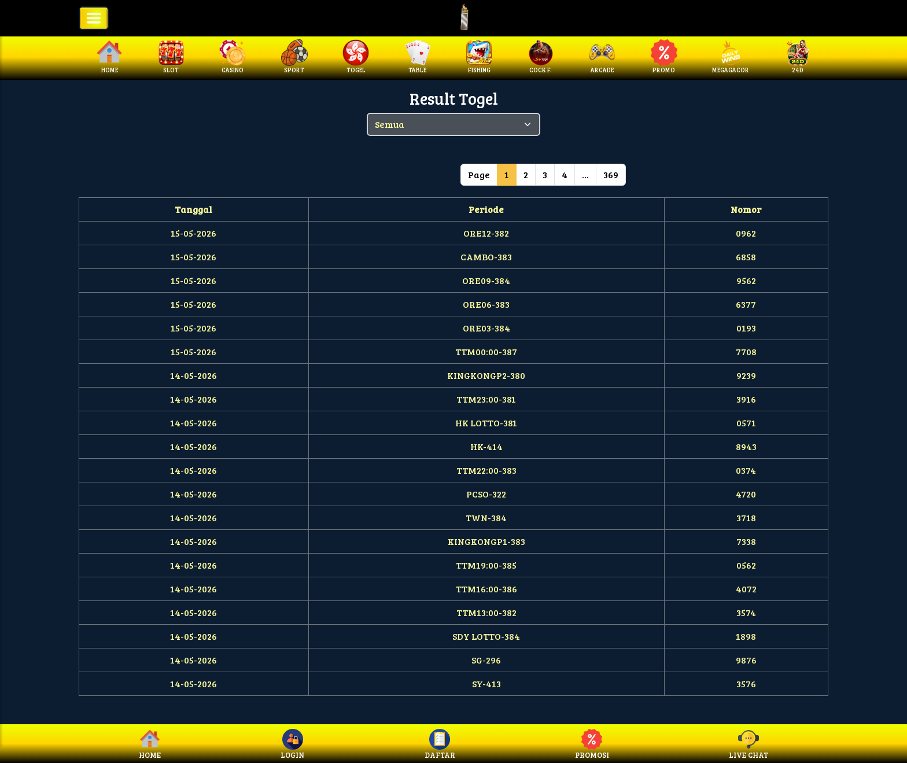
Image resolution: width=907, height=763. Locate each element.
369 (610, 174)
